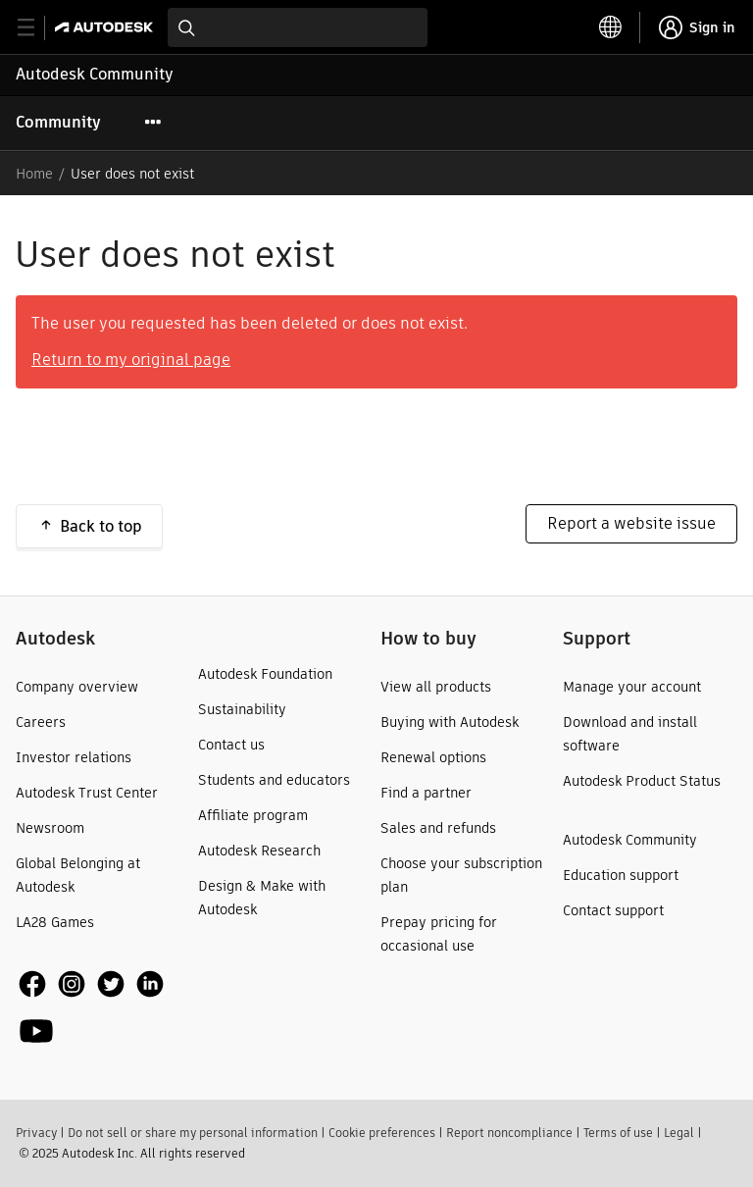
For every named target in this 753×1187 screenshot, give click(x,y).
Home (34, 173)
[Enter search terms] (297, 27)
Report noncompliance (509, 1132)
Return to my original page (130, 359)
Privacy (36, 1132)
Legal (679, 1132)
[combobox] (297, 27)
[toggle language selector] (610, 27)
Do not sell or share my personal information (193, 1132)
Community (58, 122)
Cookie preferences (381, 1132)
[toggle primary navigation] (37, 28)
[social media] (103, 1007)
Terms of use (618, 1132)
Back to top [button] (101, 526)
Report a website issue (631, 523)
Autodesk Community (95, 74)
